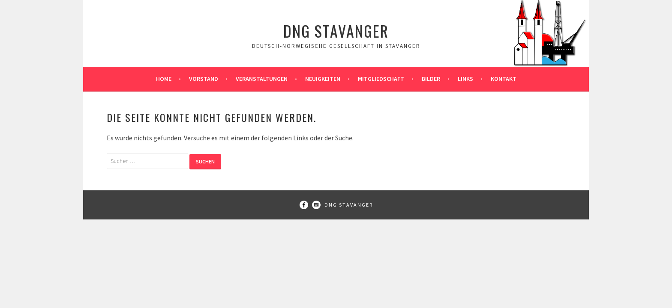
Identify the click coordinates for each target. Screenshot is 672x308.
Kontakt (503, 79)
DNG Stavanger (336, 30)
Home (163, 79)
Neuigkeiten (322, 79)
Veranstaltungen (262, 79)
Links (465, 79)
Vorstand (203, 79)
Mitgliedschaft (381, 79)
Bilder (431, 79)
